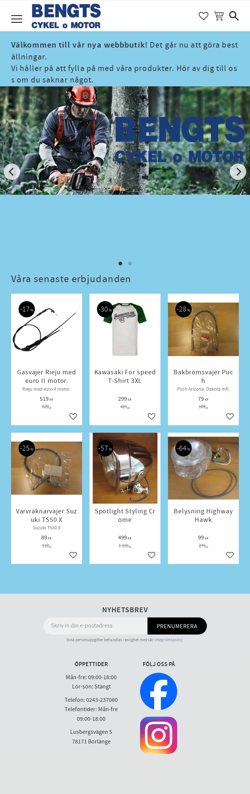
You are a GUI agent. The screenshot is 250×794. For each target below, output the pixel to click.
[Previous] (12, 172)
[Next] (238, 172)
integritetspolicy (168, 640)
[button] (17, 19)
